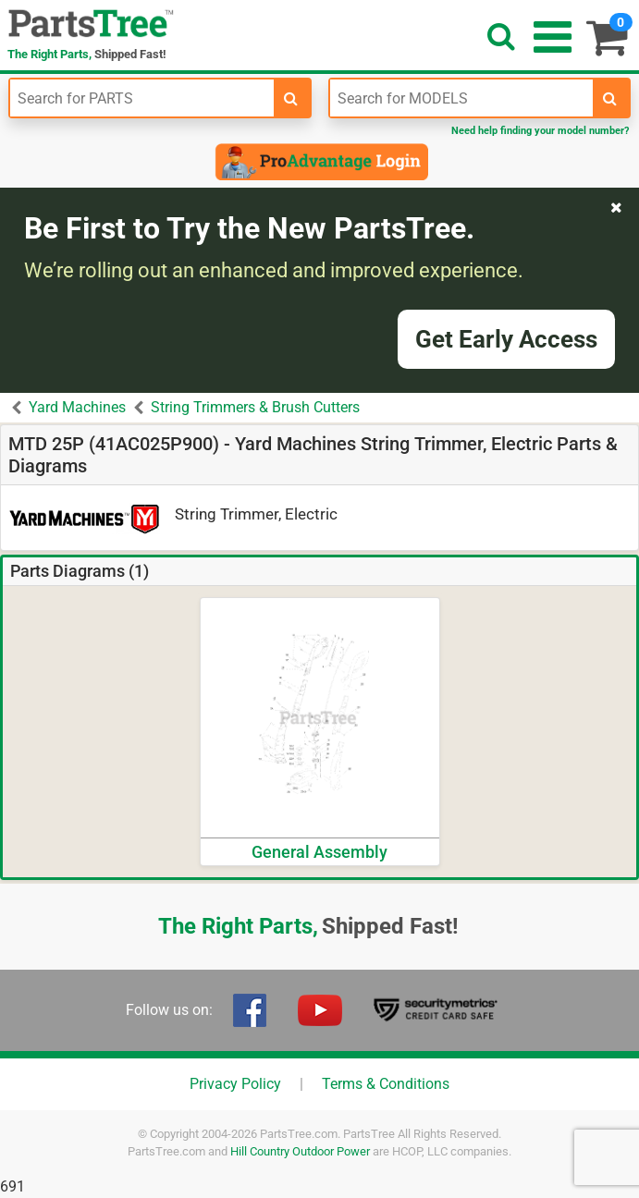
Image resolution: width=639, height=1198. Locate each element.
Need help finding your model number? (540, 131)
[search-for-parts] (291, 97)
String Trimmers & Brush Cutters (255, 407)
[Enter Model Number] (462, 97)
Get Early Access (506, 339)
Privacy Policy (235, 1084)
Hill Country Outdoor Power (300, 1151)
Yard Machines (77, 407)
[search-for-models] (610, 97)
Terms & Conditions (385, 1084)
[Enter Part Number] (142, 97)
